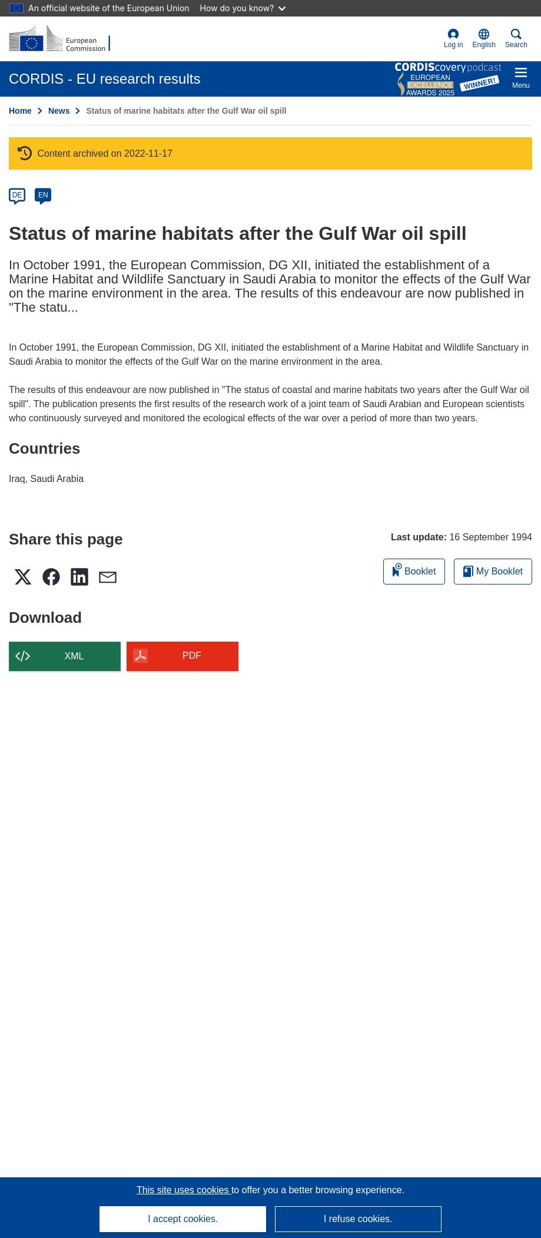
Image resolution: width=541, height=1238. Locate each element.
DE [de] (17, 195)
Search (516, 38)
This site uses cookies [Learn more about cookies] (184, 1190)
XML (74, 656)
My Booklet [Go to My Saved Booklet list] (493, 571)
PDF (191, 656)
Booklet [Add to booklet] (414, 569)
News (59, 110)
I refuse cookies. (358, 1219)
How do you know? (243, 8)
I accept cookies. (183, 1219)
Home (20, 110)
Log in (453, 38)
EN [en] (43, 195)
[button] (484, 39)
